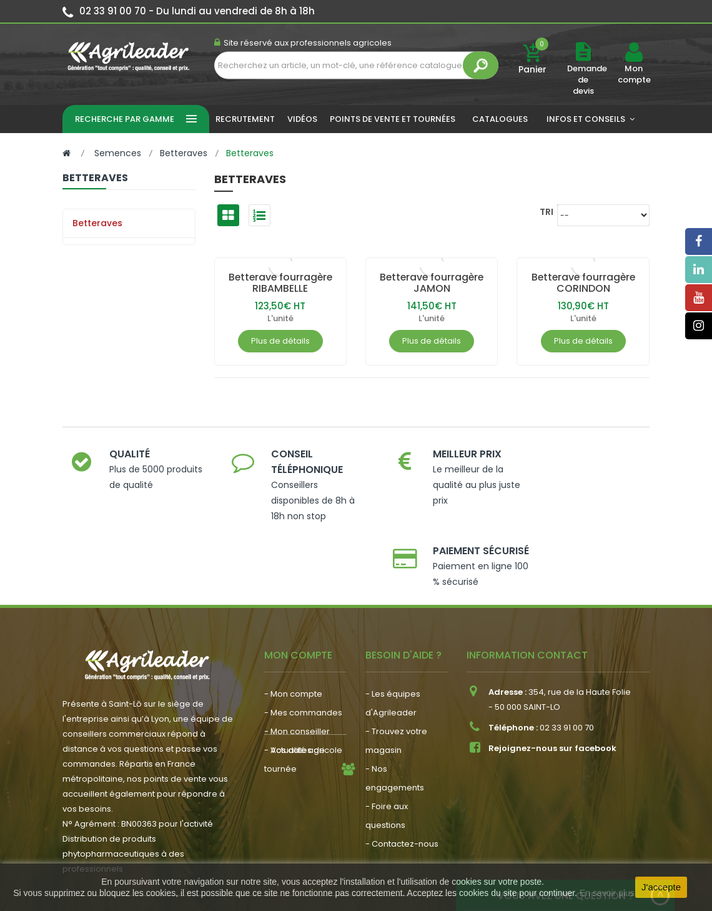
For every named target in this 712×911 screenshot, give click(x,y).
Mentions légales (272, 854)
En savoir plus (607, 893)
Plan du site (376, 854)
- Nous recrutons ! (300, 754)
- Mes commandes (303, 648)
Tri (546, 211)
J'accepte (661, 887)
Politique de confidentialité (574, 854)
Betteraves (97, 223)
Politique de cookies (457, 854)
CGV (329, 854)
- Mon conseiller (297, 666)
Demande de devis (587, 79)
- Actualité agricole (303, 736)
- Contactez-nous (401, 779)
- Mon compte (293, 629)
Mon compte (634, 74)
